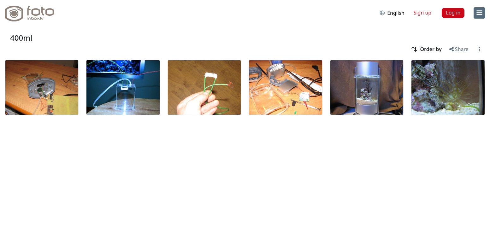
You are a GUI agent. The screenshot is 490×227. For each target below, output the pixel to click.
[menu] (479, 13)
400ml (21, 37)
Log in (453, 12)
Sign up (423, 12)
